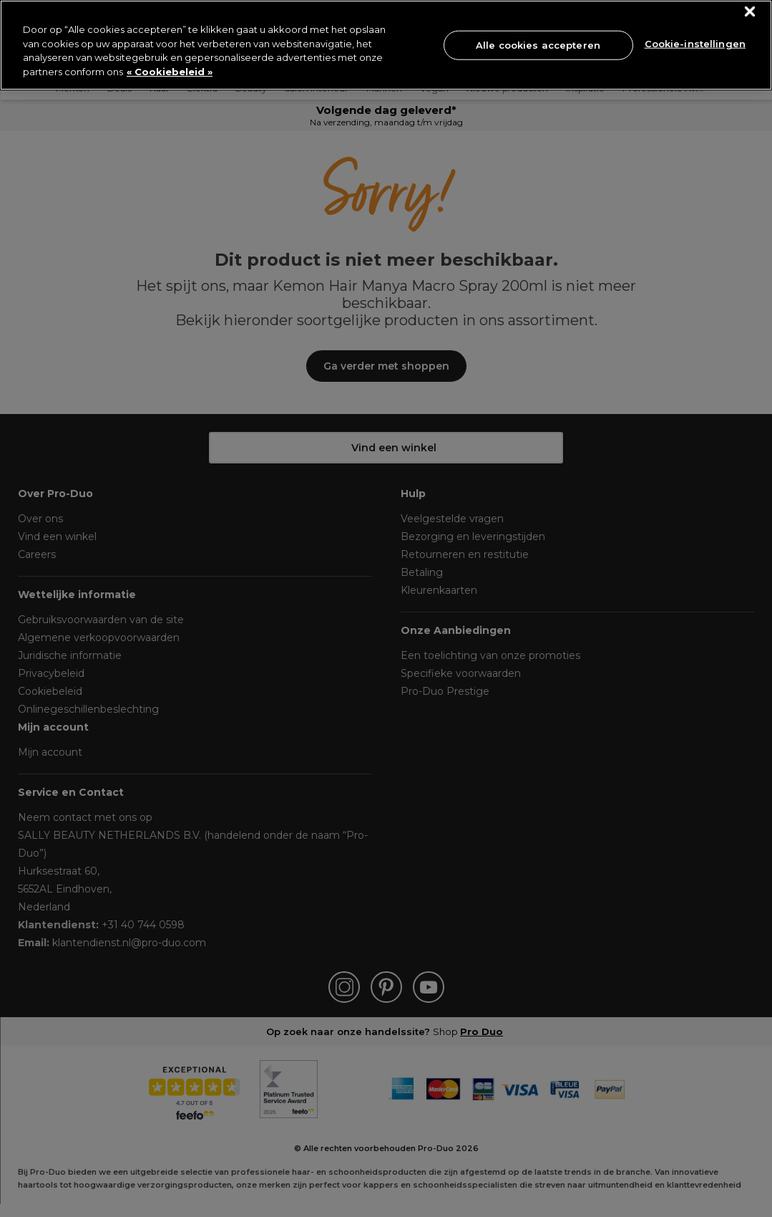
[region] (386, 45)
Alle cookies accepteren (538, 44)
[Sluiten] (750, 11)
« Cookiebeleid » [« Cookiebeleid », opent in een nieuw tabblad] (169, 71)
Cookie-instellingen (695, 43)
